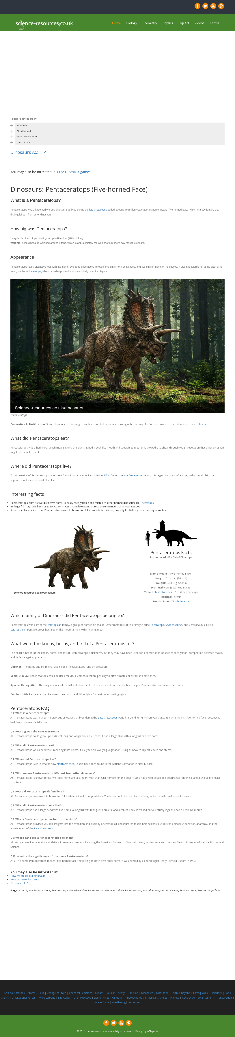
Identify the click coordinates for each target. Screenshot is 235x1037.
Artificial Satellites (14, 991)
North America (180, 601)
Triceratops (35, 271)
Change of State (57, 991)
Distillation (162, 991)
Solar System (206, 996)
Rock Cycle (188, 996)
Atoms (32, 991)
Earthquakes (201, 991)
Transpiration (224, 996)
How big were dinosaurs (24, 878)
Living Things (102, 996)
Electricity (217, 991)
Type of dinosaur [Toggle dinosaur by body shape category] (24, 142)
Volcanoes (134, 1001)
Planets (175, 996)
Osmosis (117, 996)
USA (106, 475)
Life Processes (83, 996)
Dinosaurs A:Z (24, 152)
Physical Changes (157, 996)
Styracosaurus (173, 624)
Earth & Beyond (181, 991)
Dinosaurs (147, 991)
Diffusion (133, 991)
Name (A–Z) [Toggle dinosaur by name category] (22, 125)
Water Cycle (102, 1001)
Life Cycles (64, 996)
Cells (41, 991)
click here (203, 424)
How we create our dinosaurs (27, 874)
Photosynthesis (135, 996)
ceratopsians (18, 628)
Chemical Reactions (81, 991)
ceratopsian (54, 624)
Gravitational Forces (24, 996)
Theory (120, 991)
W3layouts (152, 1029)
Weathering (119, 1001)
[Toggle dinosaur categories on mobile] (117, 119)
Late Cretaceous (162, 591)
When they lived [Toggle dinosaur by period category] (24, 131)
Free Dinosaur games (74, 172)
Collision (111, 991)
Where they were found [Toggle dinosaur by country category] (27, 136)
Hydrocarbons (47, 996)
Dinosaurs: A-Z (19, 882)
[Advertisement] (117, 56)
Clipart (99, 991)
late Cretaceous (98, 209)
